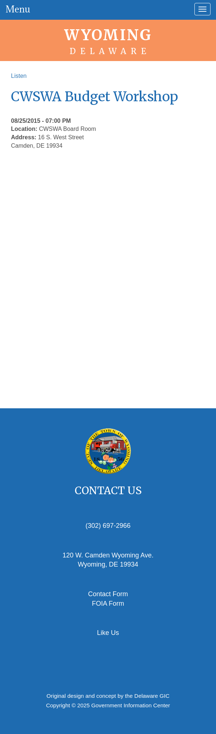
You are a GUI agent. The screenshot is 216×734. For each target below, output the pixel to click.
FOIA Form (108, 603)
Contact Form (108, 594)
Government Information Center (130, 705)
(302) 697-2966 (107, 525)
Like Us (108, 632)
